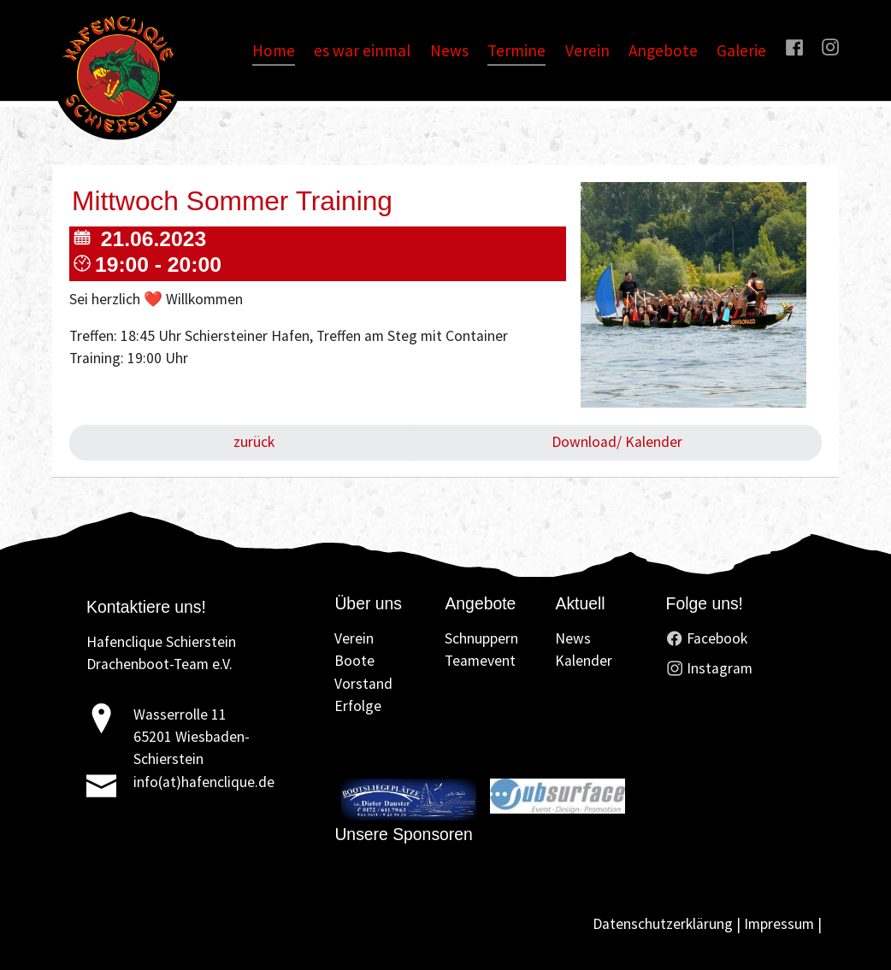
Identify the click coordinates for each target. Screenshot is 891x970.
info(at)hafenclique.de (203, 782)
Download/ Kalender (617, 441)
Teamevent (480, 660)
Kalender (583, 660)
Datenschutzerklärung (663, 923)
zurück (252, 441)
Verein (354, 638)
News (573, 638)
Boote (354, 660)
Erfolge (357, 706)
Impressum (779, 923)
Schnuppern (481, 638)
